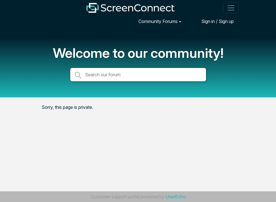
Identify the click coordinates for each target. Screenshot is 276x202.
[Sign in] (213, 21)
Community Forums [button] (158, 21)
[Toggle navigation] (231, 7)
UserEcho (176, 196)
